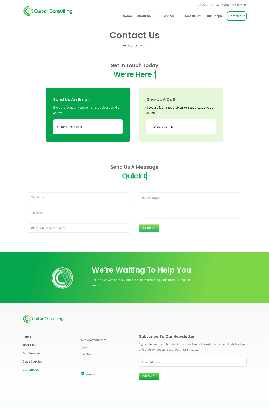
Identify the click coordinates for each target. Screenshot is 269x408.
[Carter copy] (43, 315)
